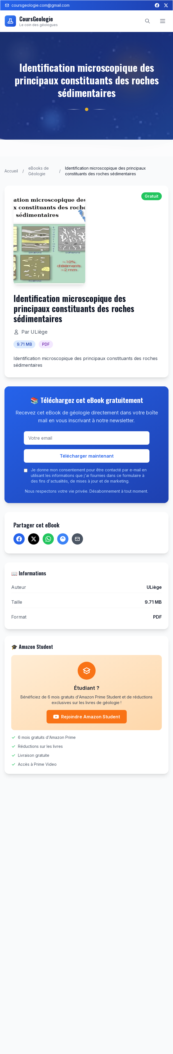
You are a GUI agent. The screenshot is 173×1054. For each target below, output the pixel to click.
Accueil (11, 171)
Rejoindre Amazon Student (86, 716)
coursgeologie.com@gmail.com (37, 5)
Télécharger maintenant (87, 456)
